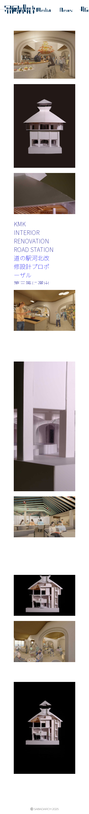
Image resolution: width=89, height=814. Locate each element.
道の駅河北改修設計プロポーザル (31, 266)
